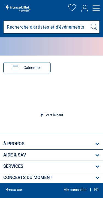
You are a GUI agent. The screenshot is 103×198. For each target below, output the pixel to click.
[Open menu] (95, 8)
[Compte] (84, 8)
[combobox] (46, 27)
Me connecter (75, 190)
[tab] (27, 67)
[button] (51, 115)
